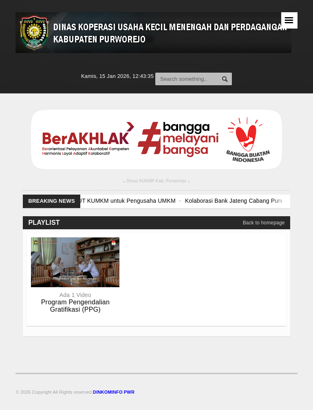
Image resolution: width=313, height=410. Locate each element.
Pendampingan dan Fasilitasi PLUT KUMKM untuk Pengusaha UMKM (98, 200)
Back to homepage (264, 223)
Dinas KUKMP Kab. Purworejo (156, 182)
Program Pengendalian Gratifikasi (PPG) (75, 306)
